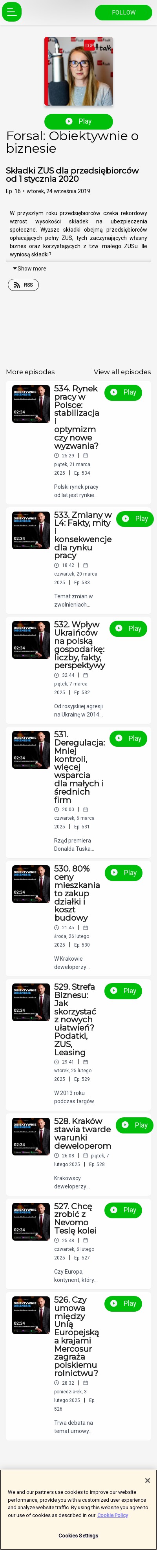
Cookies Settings (78, 1539)
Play (78, 121)
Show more (29, 268)
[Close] (147, 1483)
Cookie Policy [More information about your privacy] (112, 1518)
